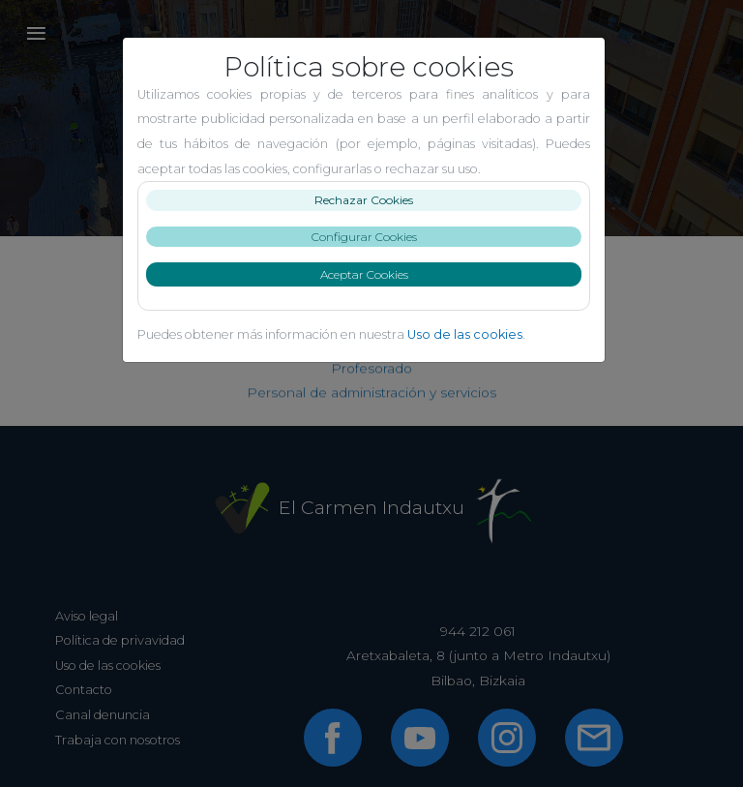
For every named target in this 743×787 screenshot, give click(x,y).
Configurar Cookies (372, 236)
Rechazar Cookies (371, 200)
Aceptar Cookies (372, 274)
